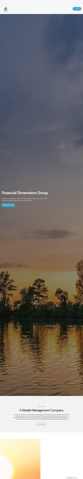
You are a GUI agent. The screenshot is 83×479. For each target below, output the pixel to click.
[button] (36, 5)
